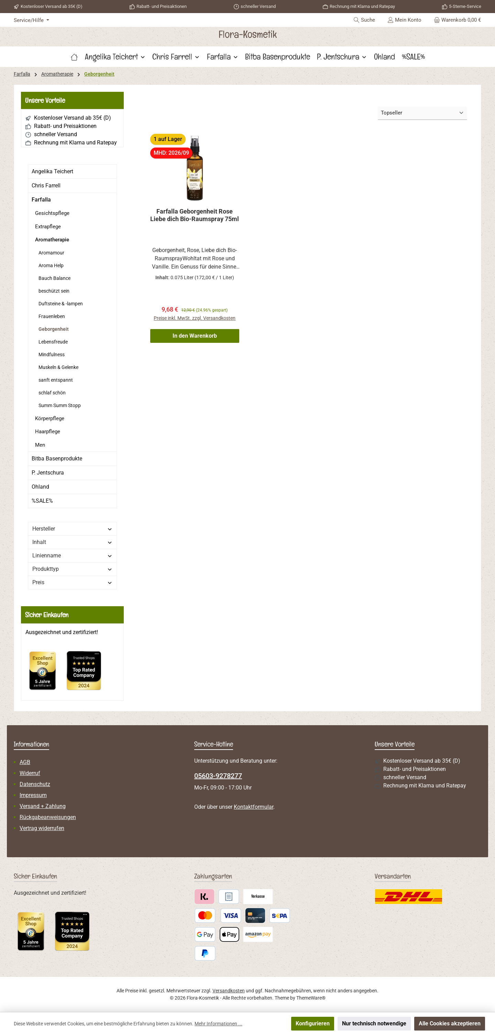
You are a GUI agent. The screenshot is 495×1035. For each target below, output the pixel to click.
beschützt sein (53, 291)
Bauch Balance (54, 278)
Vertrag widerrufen (42, 828)
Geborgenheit (53, 329)
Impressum (33, 795)
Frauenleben (51, 316)
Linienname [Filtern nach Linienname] (72, 555)
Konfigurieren (313, 1023)
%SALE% (42, 501)
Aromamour (51, 252)
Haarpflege (47, 431)
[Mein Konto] (404, 20)
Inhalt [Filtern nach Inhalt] (72, 542)
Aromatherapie (52, 240)
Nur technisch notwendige (374, 1023)
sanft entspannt (55, 380)
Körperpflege (49, 418)
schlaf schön (52, 392)
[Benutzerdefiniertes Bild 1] (46, 673)
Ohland (40, 486)
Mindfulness (51, 354)
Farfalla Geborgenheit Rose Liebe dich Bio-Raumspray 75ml (194, 215)
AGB (25, 762)
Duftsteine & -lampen (60, 303)
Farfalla (41, 199)
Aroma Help (51, 265)
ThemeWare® (311, 998)
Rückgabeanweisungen (48, 817)
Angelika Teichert (52, 171)
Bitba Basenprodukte (57, 458)
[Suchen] (364, 20)
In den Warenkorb (195, 336)
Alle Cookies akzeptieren (450, 1023)
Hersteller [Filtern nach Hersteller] (72, 528)
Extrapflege (48, 227)
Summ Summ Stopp (59, 405)
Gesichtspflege (52, 213)
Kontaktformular (253, 807)
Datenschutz (35, 784)
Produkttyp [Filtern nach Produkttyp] (72, 569)
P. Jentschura (48, 472)
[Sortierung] (422, 113)
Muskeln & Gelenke (58, 367)
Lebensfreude (53, 342)
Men (40, 445)
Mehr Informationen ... (218, 1023)
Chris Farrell (46, 185)
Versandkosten (228, 990)
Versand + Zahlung (43, 806)
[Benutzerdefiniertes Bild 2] (87, 674)
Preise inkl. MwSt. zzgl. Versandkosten (194, 318)
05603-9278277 (218, 776)
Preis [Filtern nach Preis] (72, 582)
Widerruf (30, 773)
